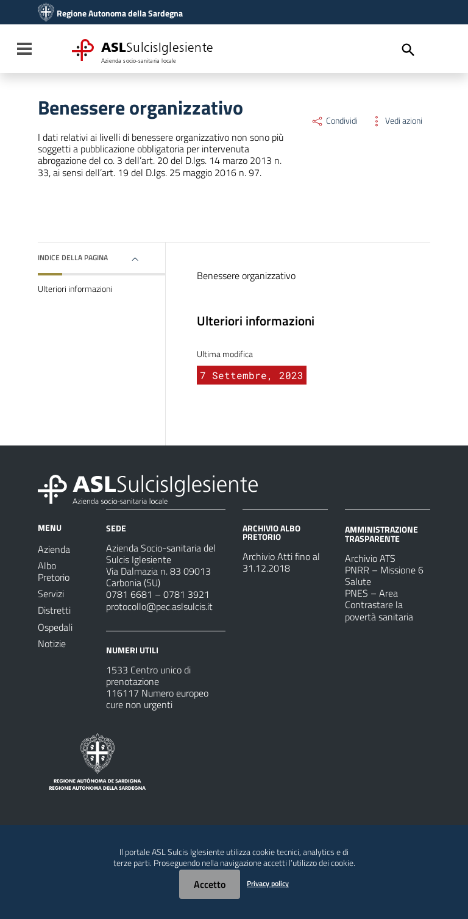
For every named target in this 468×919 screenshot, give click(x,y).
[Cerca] (408, 50)
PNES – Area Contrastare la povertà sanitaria (379, 604)
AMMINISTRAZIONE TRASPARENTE (381, 533)
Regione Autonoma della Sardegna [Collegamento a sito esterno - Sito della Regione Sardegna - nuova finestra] (120, 13)
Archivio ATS (370, 558)
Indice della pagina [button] (73, 257)
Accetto (209, 884)
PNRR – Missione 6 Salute (384, 575)
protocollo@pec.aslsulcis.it (159, 606)
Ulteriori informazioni (75, 289)
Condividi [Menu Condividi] (334, 120)
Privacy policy (268, 883)
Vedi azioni (396, 120)
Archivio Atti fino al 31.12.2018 (281, 562)
